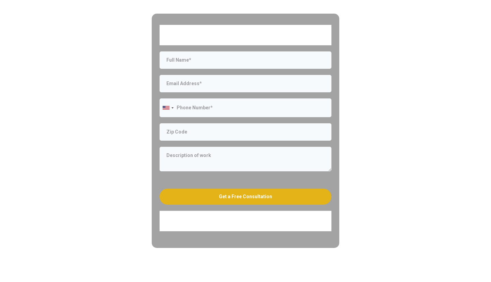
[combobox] (168, 108)
